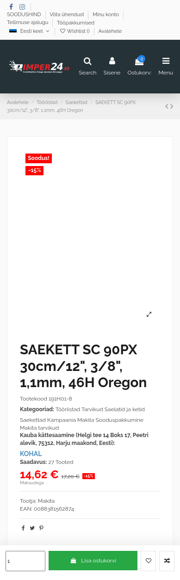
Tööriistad (68, 409)
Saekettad (33, 420)
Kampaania (61, 420)
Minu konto (106, 15)
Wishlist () (75, 31)
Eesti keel (29, 31)
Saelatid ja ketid (125, 409)
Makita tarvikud (39, 428)
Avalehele (110, 31)
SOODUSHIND (25, 15)
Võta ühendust (67, 15)
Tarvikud (92, 409)
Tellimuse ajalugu (28, 23)
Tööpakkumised (75, 23)
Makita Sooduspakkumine (110, 420)
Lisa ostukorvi (93, 560)
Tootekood (33, 398)
